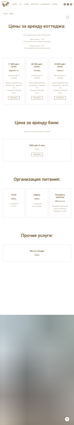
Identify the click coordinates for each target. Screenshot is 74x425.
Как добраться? (45, 4)
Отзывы (26, 4)
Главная (5, 13)
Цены (20, 4)
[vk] (68, 4)
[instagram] (71, 4)
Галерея (14, 4)
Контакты (55, 4)
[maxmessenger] (65, 4)
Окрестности (35, 4)
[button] (14, 97)
